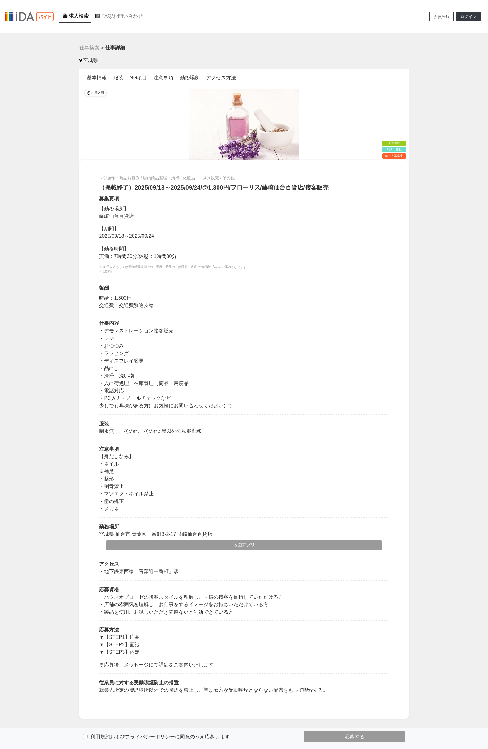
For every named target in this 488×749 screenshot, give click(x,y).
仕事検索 (89, 47)
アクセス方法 (221, 77)
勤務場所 (190, 77)
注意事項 (163, 77)
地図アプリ (244, 544)
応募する (354, 736)
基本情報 (97, 77)
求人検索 (75, 16)
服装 (118, 77)
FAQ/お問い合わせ (118, 16)
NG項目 (138, 77)
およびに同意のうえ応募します (160, 736)
